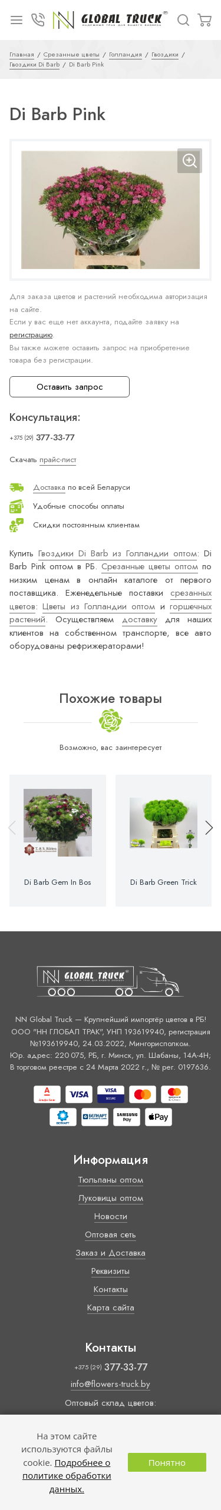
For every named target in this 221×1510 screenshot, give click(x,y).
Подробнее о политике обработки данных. (66, 1475)
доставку (139, 619)
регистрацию (30, 334)
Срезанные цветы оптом (149, 566)
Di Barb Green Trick (163, 882)
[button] (204, 841)
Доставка (49, 487)
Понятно (167, 1462)
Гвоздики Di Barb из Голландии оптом (117, 553)
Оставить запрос (70, 386)
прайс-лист (57, 459)
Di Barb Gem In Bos (57, 882)
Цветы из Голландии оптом (98, 606)
